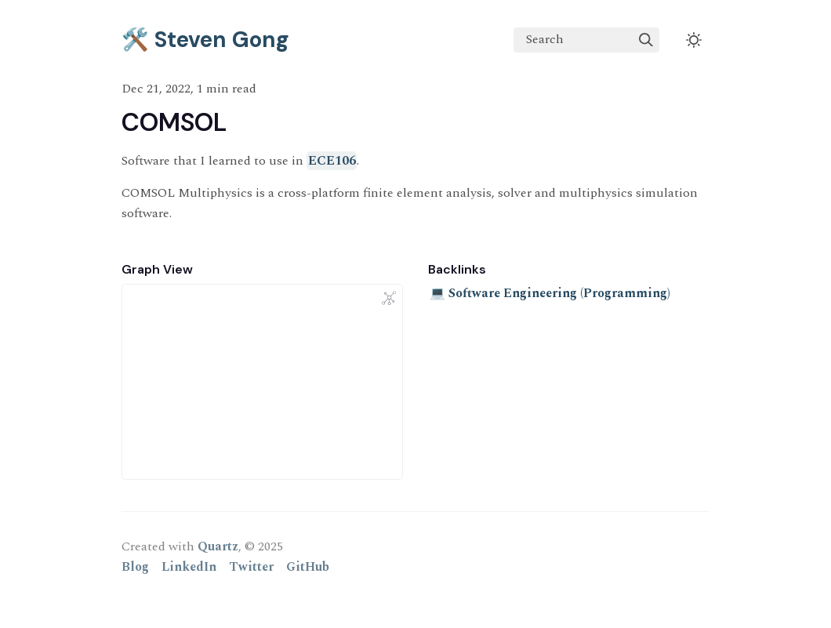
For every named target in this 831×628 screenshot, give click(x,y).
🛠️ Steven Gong (205, 39)
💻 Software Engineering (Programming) (550, 293)
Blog (135, 566)
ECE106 (332, 160)
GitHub (307, 566)
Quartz (218, 546)
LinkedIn (188, 566)
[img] (646, 40)
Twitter (251, 566)
